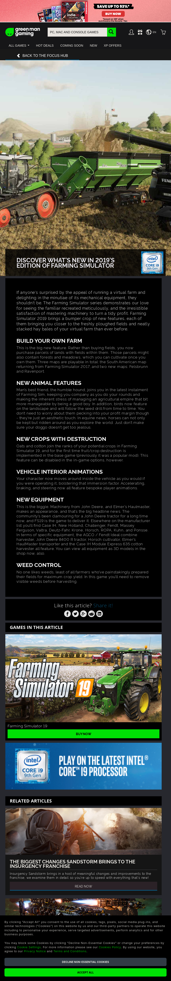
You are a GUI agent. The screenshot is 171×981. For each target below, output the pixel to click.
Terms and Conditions (69, 951)
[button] (19, 45)
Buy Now (83, 734)
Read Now (83, 886)
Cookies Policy (110, 947)
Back (42, 56)
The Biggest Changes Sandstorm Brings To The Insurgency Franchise (72, 863)
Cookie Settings (29, 947)
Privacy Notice (35, 951)
